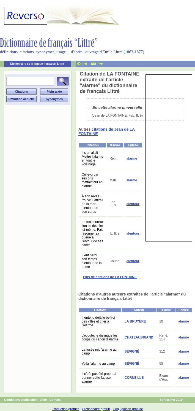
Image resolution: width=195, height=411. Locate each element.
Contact (55, 399)
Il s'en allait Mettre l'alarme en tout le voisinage (92, 158)
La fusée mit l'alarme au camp (99, 351)
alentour (133, 204)
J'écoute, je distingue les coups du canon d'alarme (100, 337)
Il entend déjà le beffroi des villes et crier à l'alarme (98, 321)
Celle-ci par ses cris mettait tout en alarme (92, 180)
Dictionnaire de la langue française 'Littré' (37, 63)
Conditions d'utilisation (21, 399)
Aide (43, 399)
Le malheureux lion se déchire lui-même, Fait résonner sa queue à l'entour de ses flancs (92, 233)
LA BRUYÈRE (135, 321)
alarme (132, 158)
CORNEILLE (134, 378)
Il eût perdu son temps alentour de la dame (92, 261)
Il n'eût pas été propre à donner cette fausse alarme (99, 377)
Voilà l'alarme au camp (98, 364)
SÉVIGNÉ (132, 351)
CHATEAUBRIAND (139, 337)
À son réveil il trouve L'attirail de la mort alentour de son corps (92, 204)
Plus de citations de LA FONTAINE (110, 277)
